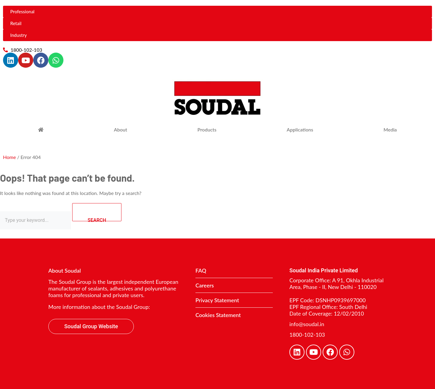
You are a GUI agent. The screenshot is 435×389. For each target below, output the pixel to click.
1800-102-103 (307, 334)
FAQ (200, 270)
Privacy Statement (217, 300)
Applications (300, 129)
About (120, 129)
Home (9, 157)
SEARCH (104, 212)
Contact (213, 322)
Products (207, 129)
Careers (204, 285)
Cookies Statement (218, 315)
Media (390, 129)
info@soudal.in (306, 324)
